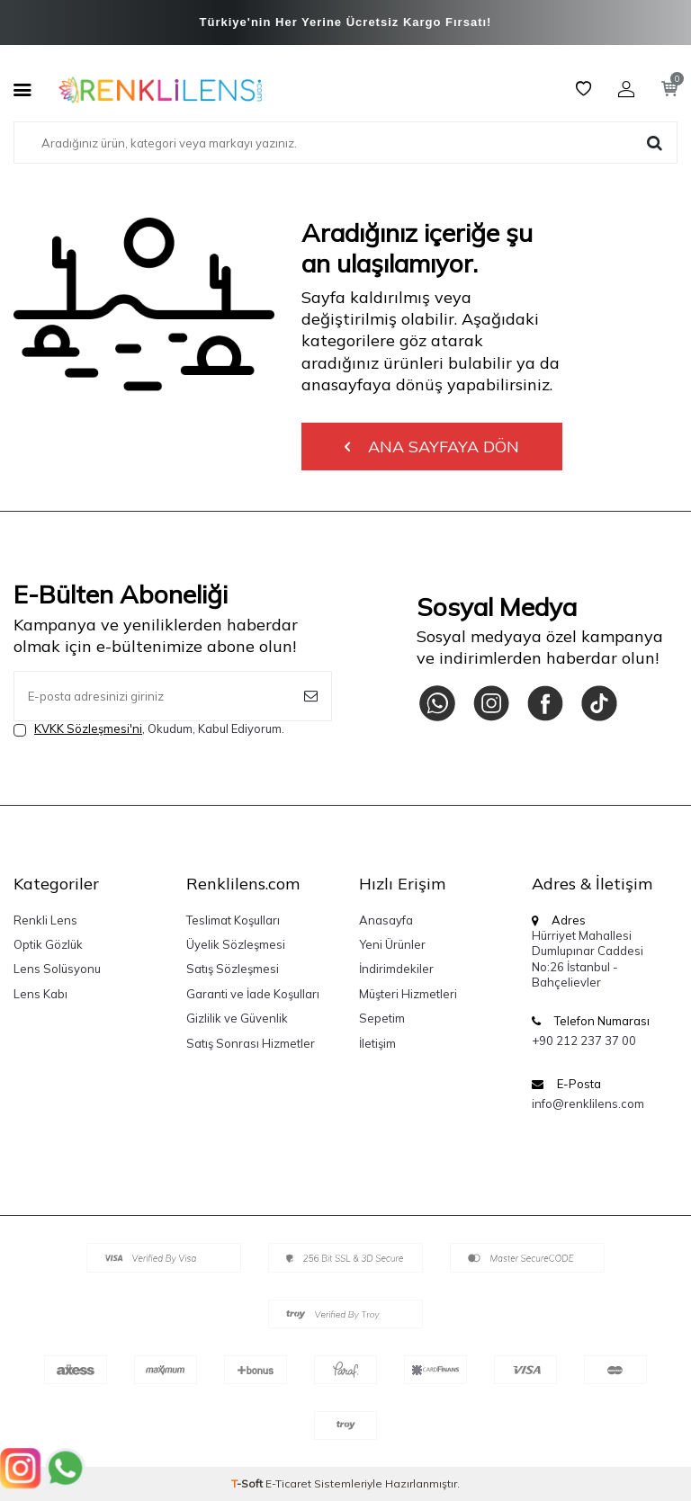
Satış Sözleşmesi (232, 968)
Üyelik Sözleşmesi (235, 944)
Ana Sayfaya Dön (432, 446)
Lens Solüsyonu (57, 968)
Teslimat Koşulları (233, 920)
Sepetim (382, 1018)
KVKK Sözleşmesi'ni (88, 728)
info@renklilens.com (588, 1103)
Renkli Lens (45, 920)
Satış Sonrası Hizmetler (250, 1043)
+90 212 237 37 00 (584, 1040)
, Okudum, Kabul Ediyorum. (148, 729)
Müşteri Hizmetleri (408, 994)
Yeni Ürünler (392, 944)
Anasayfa (386, 920)
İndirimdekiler (396, 968)
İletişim (377, 1043)
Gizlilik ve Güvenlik (237, 1018)
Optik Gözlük (48, 944)
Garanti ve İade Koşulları (252, 994)
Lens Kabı (40, 994)
